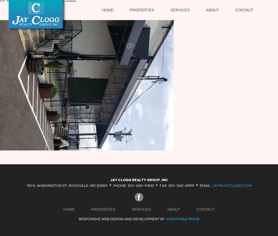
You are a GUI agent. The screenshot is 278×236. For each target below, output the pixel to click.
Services (180, 10)
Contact (244, 10)
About (212, 10)
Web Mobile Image (183, 219)
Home (107, 10)
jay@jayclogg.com (232, 185)
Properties (142, 10)
